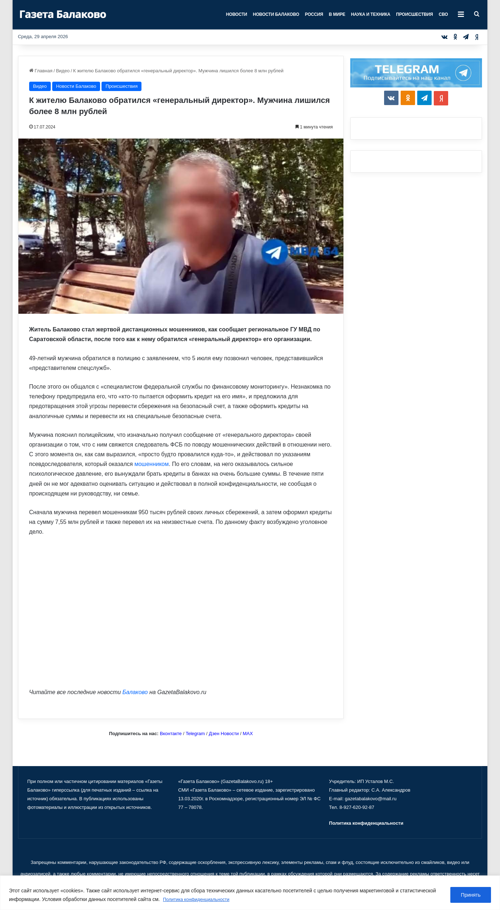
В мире (337, 14)
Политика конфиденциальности (200, 899)
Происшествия (414, 14)
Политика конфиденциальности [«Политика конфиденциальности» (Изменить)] (366, 823)
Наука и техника (370, 14)
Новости (236, 14)
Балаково (135, 692)
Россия (314, 14)
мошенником (151, 464)
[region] (250, 893)
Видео (62, 70)
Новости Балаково (276, 14)
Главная (41, 70)
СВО (443, 14)
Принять (471, 895)
